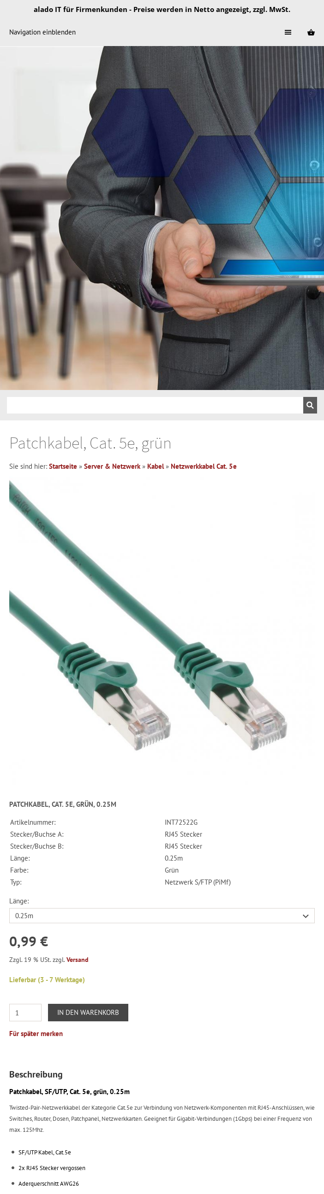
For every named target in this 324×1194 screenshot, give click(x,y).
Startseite (63, 466)
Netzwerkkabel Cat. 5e (204, 466)
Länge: (19, 901)
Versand (77, 959)
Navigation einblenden (42, 32)
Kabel (155, 466)
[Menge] (25, 1012)
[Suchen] (155, 405)
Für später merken (36, 1033)
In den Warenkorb (88, 1012)
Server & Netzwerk (112, 466)
